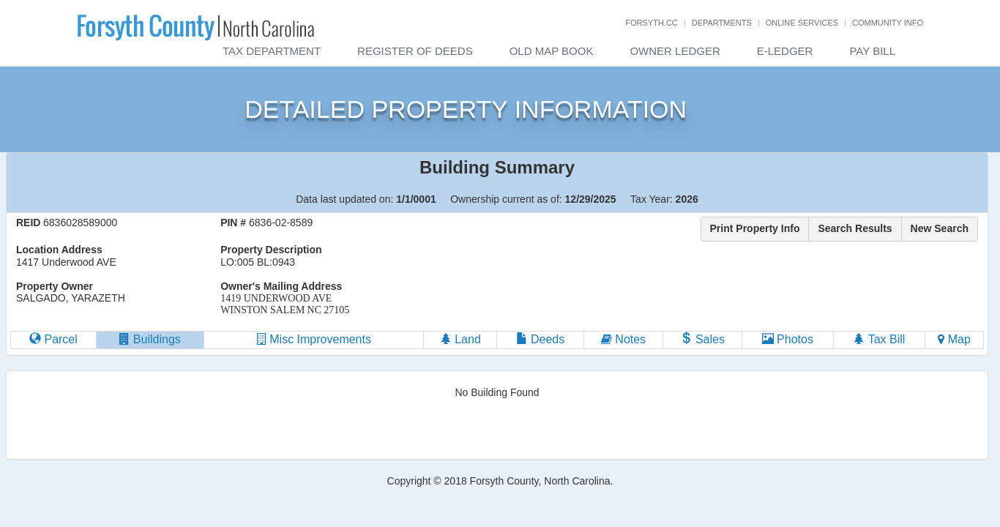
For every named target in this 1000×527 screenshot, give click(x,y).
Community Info (887, 22)
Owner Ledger (675, 51)
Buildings (149, 339)
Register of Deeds (415, 51)
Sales (702, 339)
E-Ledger (785, 51)
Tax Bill (879, 339)
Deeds (540, 339)
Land (460, 339)
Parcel (53, 339)
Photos (787, 339)
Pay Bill (872, 51)
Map (954, 339)
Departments (722, 22)
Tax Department (272, 51)
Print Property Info (755, 228)
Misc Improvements (314, 339)
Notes (623, 339)
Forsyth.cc (651, 22)
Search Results (855, 228)
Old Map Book (552, 51)
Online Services (802, 22)
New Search (940, 228)
